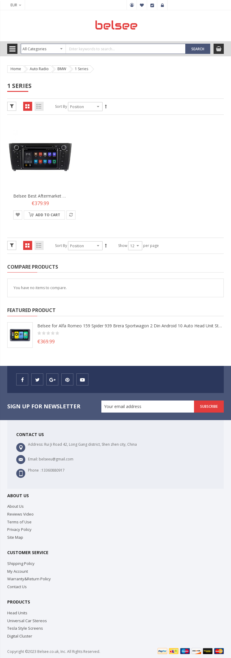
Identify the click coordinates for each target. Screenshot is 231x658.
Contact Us (17, 586)
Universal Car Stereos (27, 620)
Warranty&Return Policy (29, 579)
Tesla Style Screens (25, 628)
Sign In (162, 5)
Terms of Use (19, 522)
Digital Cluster (19, 636)
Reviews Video (20, 514)
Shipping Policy (21, 563)
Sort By (61, 106)
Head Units (17, 613)
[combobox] (103, 49)
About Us (15, 506)
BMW (61, 68)
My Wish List (142, 5)
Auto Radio (39, 68)
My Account (132, 5)
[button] (17, 215)
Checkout (152, 5)
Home (16, 68)
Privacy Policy (19, 529)
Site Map (15, 537)
